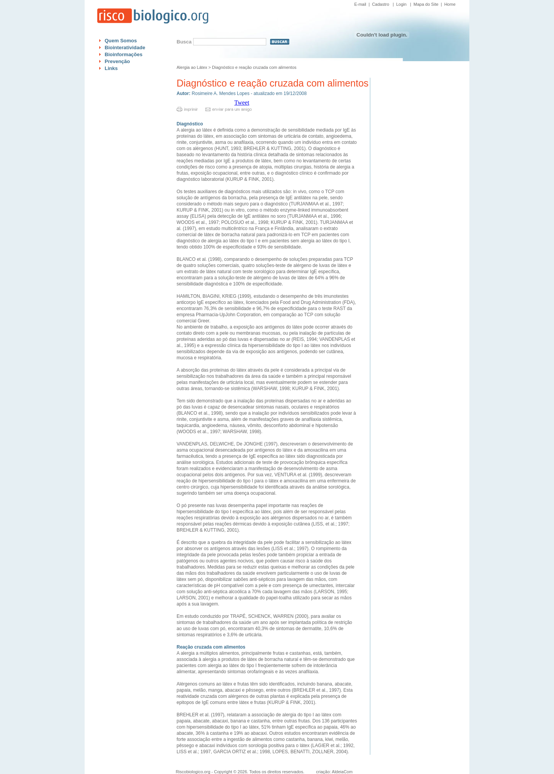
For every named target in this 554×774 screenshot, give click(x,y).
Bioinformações (123, 54)
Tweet (241, 102)
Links (111, 68)
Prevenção (117, 61)
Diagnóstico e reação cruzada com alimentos (254, 67)
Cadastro (380, 4)
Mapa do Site (426, 4)
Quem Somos (121, 40)
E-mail (360, 4)
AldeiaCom (342, 771)
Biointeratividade (125, 47)
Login (401, 4)
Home (450, 4)
